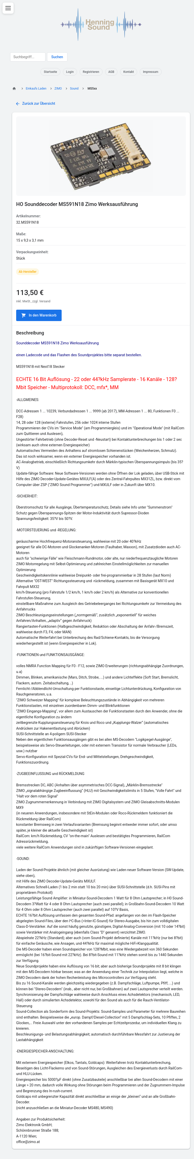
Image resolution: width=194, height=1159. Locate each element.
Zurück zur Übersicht (35, 103)
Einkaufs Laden (36, 88)
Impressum (150, 72)
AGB (111, 72)
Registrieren (91, 72)
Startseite (50, 72)
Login (70, 72)
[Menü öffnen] (8, 8)
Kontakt (128, 72)
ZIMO (58, 88)
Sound (74, 88)
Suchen (57, 57)
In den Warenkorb (39, 315)
